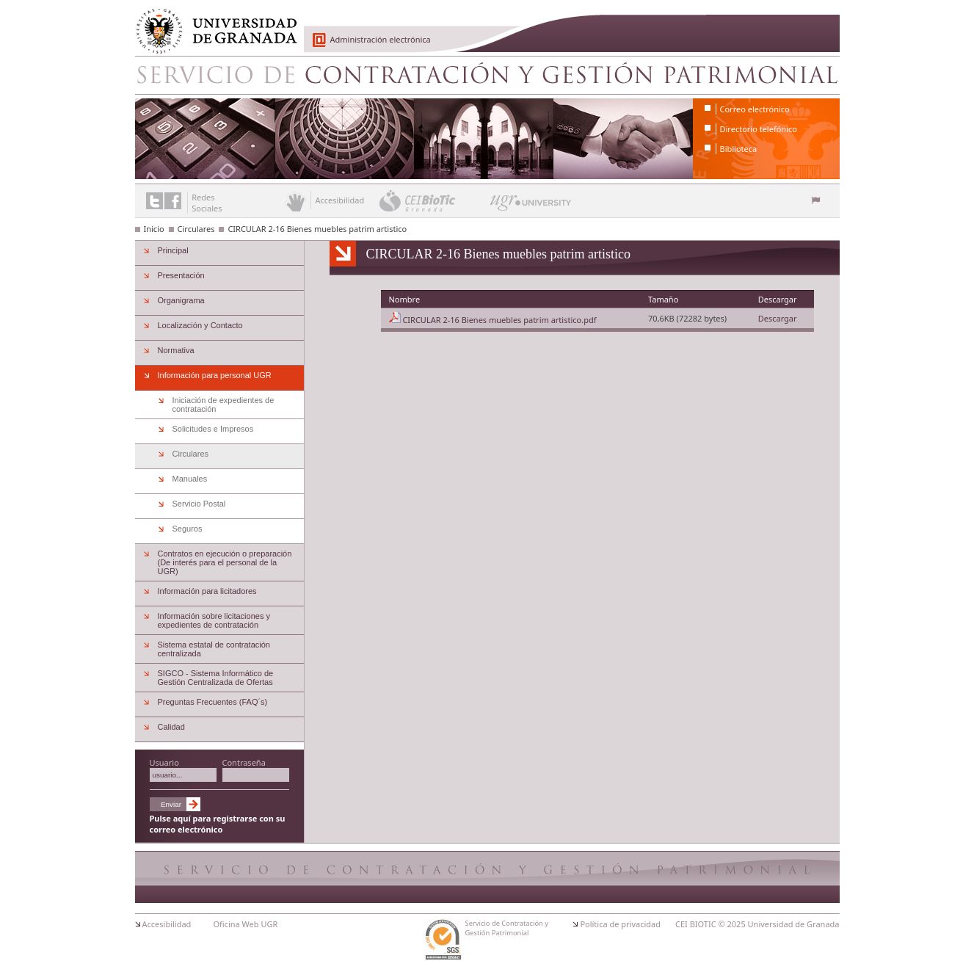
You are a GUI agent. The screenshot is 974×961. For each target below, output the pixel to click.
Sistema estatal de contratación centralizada (214, 649)
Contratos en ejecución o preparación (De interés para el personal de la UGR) (225, 562)
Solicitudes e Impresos (213, 428)
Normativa (176, 350)
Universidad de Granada (211, 23)
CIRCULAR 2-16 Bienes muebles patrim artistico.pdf (499, 319)
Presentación (181, 275)
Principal (173, 250)
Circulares (196, 228)
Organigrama (181, 300)
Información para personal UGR (215, 375)
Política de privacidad (620, 923)
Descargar (777, 318)
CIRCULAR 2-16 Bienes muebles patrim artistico (317, 228)
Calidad (171, 726)
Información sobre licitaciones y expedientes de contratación (214, 620)
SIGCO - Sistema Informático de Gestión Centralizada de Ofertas (216, 677)
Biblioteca (738, 148)
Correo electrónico (755, 109)
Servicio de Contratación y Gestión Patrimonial (487, 75)
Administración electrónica (380, 39)
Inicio (154, 228)
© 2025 (732, 923)
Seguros (187, 528)
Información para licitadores (207, 591)
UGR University (531, 206)
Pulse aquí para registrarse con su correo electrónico (218, 824)
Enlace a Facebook (172, 200)
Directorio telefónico (758, 128)
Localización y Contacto (200, 325)
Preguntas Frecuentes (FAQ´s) (213, 701)
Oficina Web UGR (245, 923)
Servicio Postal (199, 503)
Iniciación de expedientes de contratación (223, 404)
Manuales (190, 478)
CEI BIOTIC (695, 923)
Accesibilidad (167, 923)
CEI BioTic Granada (433, 200)
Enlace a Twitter (154, 200)
